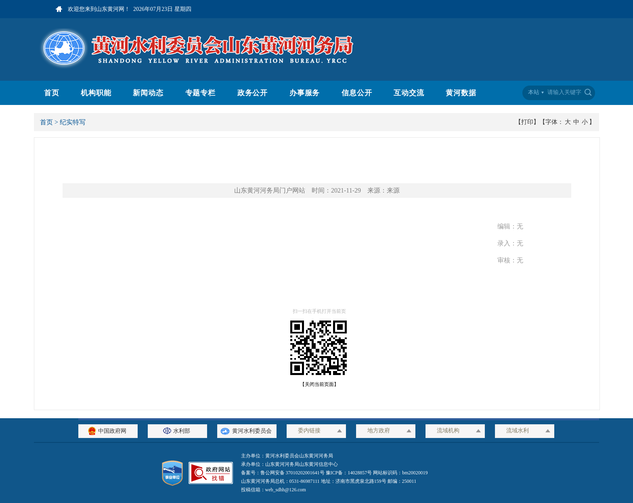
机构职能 (96, 93)
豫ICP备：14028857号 (349, 473)
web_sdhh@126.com (285, 490)
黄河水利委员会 (247, 431)
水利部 (177, 431)
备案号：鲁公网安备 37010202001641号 (283, 473)
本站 (533, 92)
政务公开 (252, 93)
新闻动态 (148, 93)
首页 (51, 93)
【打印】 (527, 122)
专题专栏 (200, 93)
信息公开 (357, 93)
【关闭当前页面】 (317, 384)
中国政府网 (108, 431)
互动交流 (409, 93)
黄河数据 (461, 93)
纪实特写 (73, 122)
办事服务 (304, 93)
